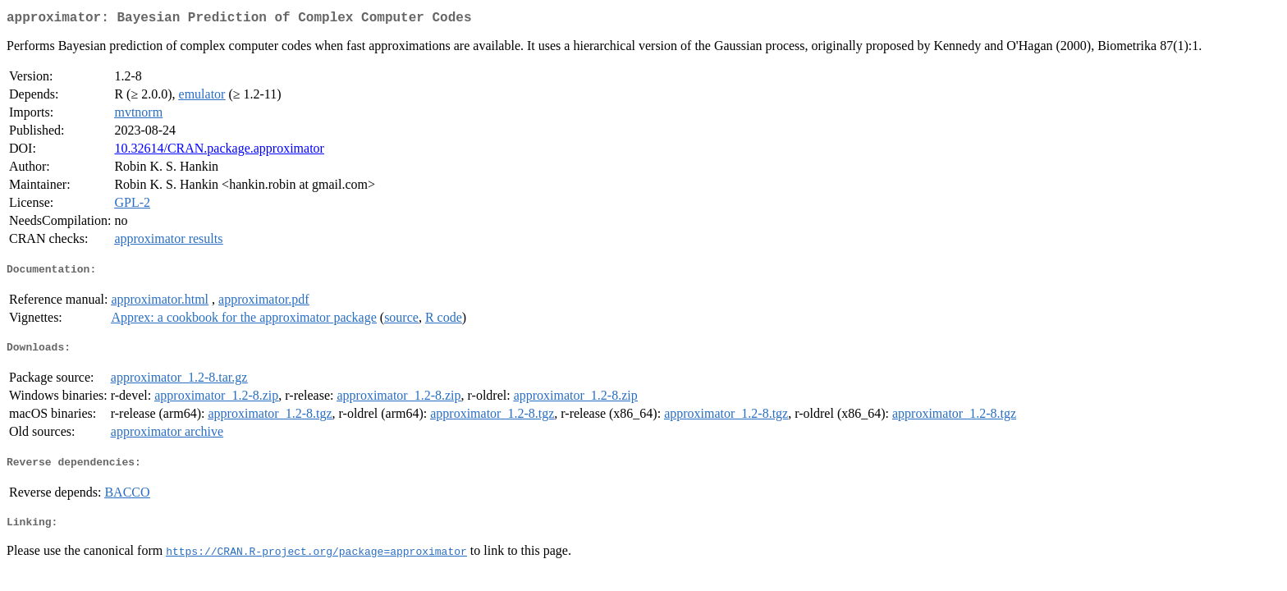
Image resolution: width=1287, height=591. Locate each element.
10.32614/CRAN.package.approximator (219, 151)
